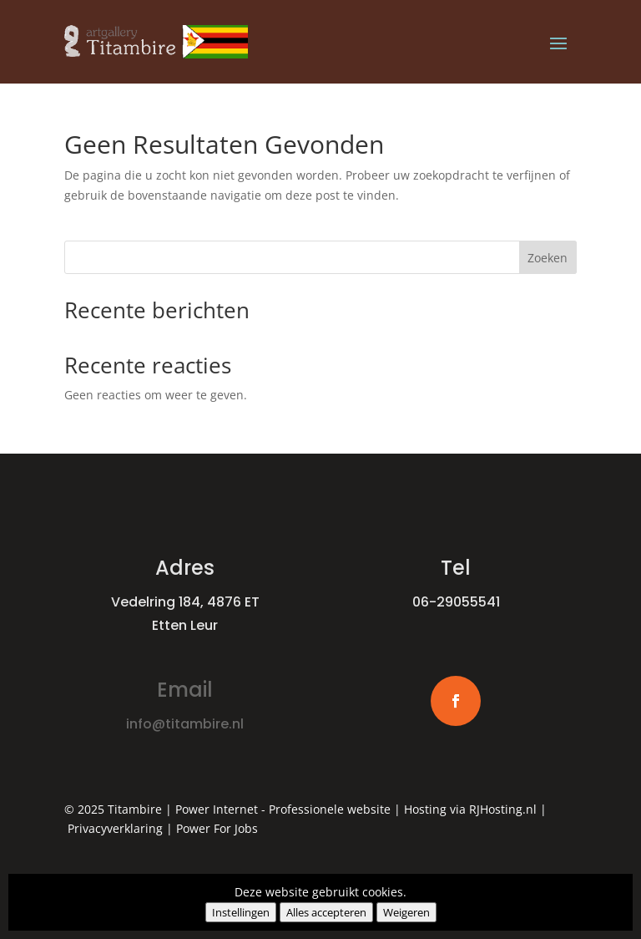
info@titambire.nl (185, 723)
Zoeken (547, 258)
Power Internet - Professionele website (283, 809)
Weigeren (406, 912)
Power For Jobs (217, 828)
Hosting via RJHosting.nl (470, 809)
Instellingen (241, 912)
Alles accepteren (326, 912)
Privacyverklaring (115, 828)
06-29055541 (456, 602)
